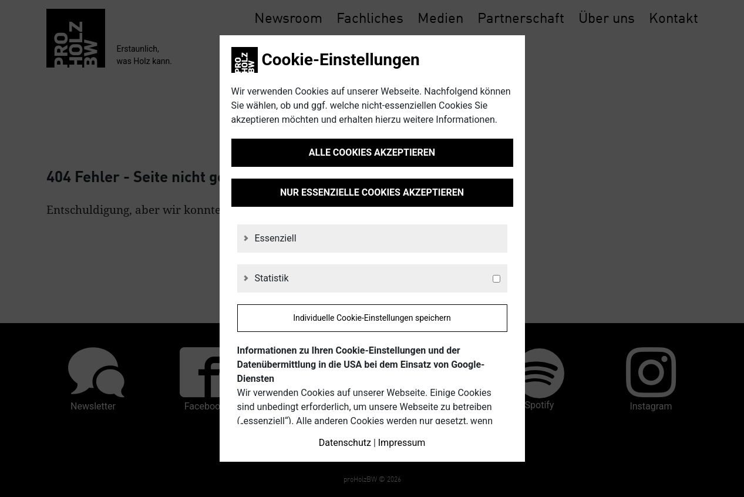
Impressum (402, 442)
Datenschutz (345, 442)
